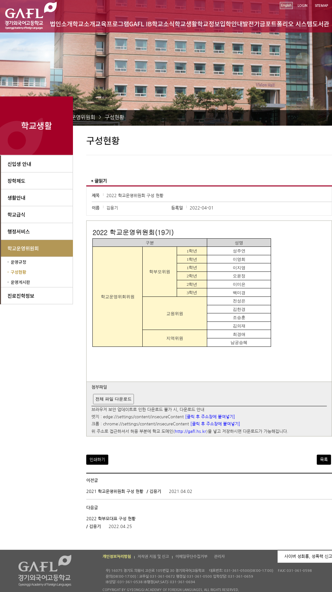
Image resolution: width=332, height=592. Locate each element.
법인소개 (61, 23)
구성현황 (114, 117)
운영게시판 (20, 282)
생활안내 (16, 197)
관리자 (219, 557)
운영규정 (18, 262)
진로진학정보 (20, 295)
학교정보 (208, 23)
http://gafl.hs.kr (190, 431)
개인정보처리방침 (116, 557)
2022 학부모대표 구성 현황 (111, 519)
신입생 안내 (19, 163)
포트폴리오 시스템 (288, 23)
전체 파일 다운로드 (113, 399)
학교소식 (163, 23)
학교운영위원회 (78, 117)
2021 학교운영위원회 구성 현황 (114, 491)
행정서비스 (18, 231)
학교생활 (185, 23)
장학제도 (16, 180)
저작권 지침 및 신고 (153, 557)
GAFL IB (140, 23)
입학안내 (231, 23)
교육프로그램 (112, 23)
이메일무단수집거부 (191, 557)
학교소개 (84, 23)
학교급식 (16, 214)
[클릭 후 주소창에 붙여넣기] (210, 417)
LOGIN (302, 5)
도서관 (320, 23)
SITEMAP (321, 5)
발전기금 (254, 23)
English (286, 5)
